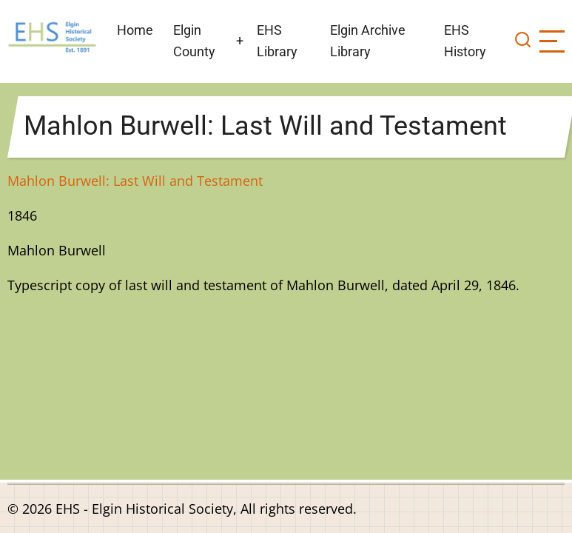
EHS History (465, 40)
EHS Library (277, 40)
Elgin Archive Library (368, 40)
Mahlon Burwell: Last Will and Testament (135, 181)
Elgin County (194, 40)
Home (135, 30)
